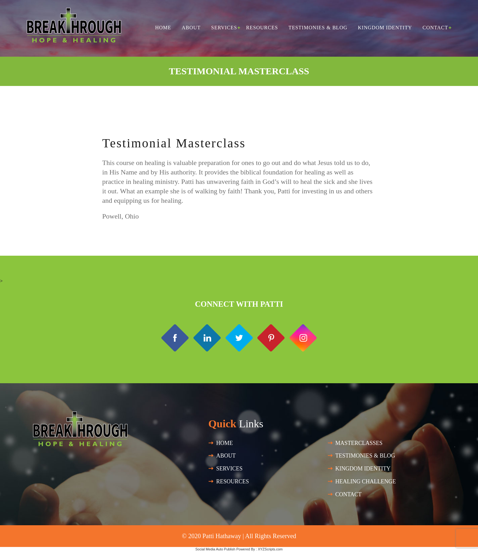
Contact (435, 27)
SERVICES (229, 468)
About (191, 27)
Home (163, 27)
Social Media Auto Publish (215, 549)
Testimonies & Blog (318, 27)
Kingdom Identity (385, 27)
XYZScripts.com (270, 549)
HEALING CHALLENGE (365, 481)
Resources (262, 27)
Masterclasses (359, 443)
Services (224, 27)
